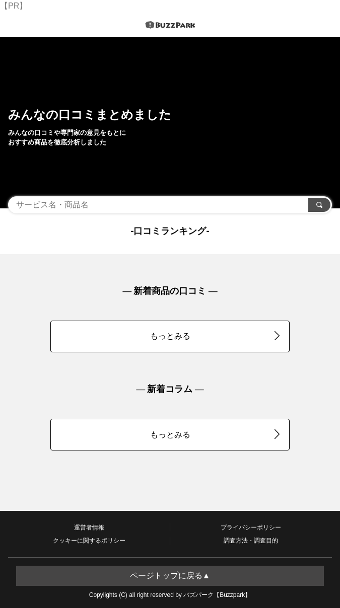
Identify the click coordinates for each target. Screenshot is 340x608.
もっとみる (215, 335)
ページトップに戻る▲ (170, 575)
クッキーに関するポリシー (89, 540)
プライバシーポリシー (251, 527)
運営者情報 (89, 527)
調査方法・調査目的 (251, 540)
